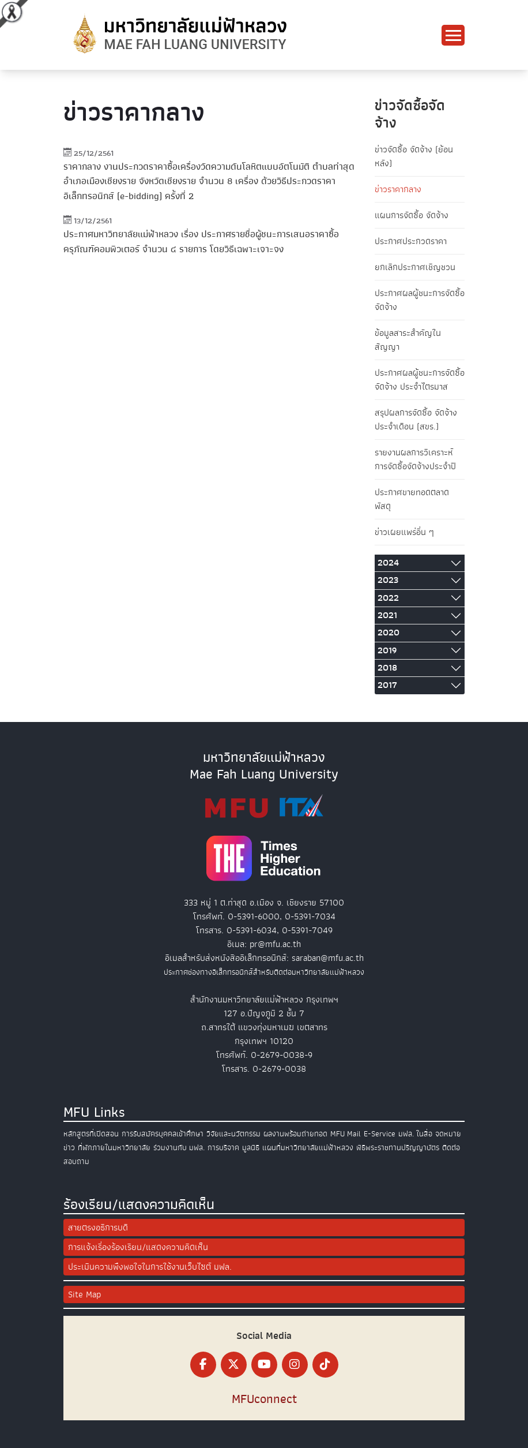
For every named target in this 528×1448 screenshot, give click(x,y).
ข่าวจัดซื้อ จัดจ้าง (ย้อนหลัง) (414, 156)
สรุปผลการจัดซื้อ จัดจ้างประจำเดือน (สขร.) (416, 419)
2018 (387, 668)
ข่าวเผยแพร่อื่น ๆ (404, 532)
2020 (388, 632)
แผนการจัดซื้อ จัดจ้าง (411, 215)
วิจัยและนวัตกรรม (233, 1134)
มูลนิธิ (250, 1148)
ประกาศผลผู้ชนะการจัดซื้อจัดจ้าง (420, 300)
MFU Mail (345, 1134)
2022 (388, 598)
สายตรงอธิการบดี (98, 1227)
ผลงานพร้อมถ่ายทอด (295, 1134)
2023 (388, 580)
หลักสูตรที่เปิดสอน (91, 1134)
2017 (387, 685)
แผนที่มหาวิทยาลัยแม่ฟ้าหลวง (307, 1148)
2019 (387, 650)
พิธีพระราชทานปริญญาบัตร (397, 1148)
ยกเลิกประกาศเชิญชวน (415, 267)
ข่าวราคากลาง (398, 189)
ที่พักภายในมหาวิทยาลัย (114, 1148)
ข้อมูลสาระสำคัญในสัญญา (408, 340)
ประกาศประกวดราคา (411, 241)
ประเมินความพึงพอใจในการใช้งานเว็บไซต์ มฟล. (150, 1267)
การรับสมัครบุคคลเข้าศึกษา (162, 1134)
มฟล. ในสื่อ (415, 1134)
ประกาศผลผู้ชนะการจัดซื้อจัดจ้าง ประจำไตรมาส (420, 380)
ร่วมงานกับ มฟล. (179, 1148)
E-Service (379, 1134)
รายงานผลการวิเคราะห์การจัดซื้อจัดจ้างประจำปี (415, 459)
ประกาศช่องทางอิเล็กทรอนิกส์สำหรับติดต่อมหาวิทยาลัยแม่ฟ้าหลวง (264, 972)
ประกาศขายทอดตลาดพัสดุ (412, 499)
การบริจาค (223, 1148)
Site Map (84, 1294)
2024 (388, 563)
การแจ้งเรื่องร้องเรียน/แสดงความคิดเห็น (138, 1247)
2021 (387, 615)
